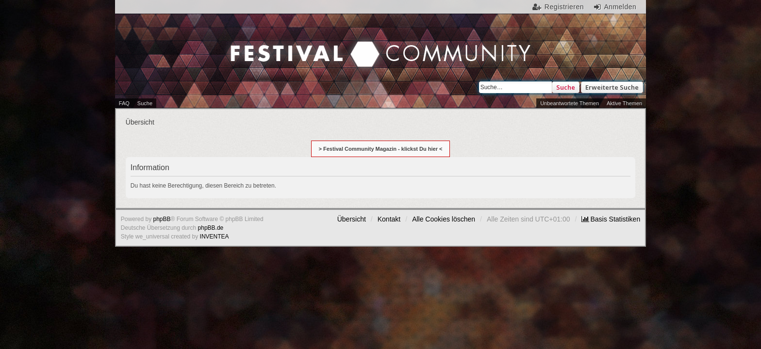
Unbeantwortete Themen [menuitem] (569, 103)
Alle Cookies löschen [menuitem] (443, 219)
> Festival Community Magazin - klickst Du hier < (381, 149)
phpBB (162, 219)
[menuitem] (610, 219)
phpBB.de (211, 227)
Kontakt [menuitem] (389, 219)
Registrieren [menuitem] (564, 7)
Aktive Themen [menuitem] (624, 103)
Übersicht (351, 219)
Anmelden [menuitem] (620, 7)
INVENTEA (214, 236)
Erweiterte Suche (612, 87)
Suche (565, 87)
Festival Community (298, 44)
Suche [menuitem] (144, 103)
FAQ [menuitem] (124, 103)
